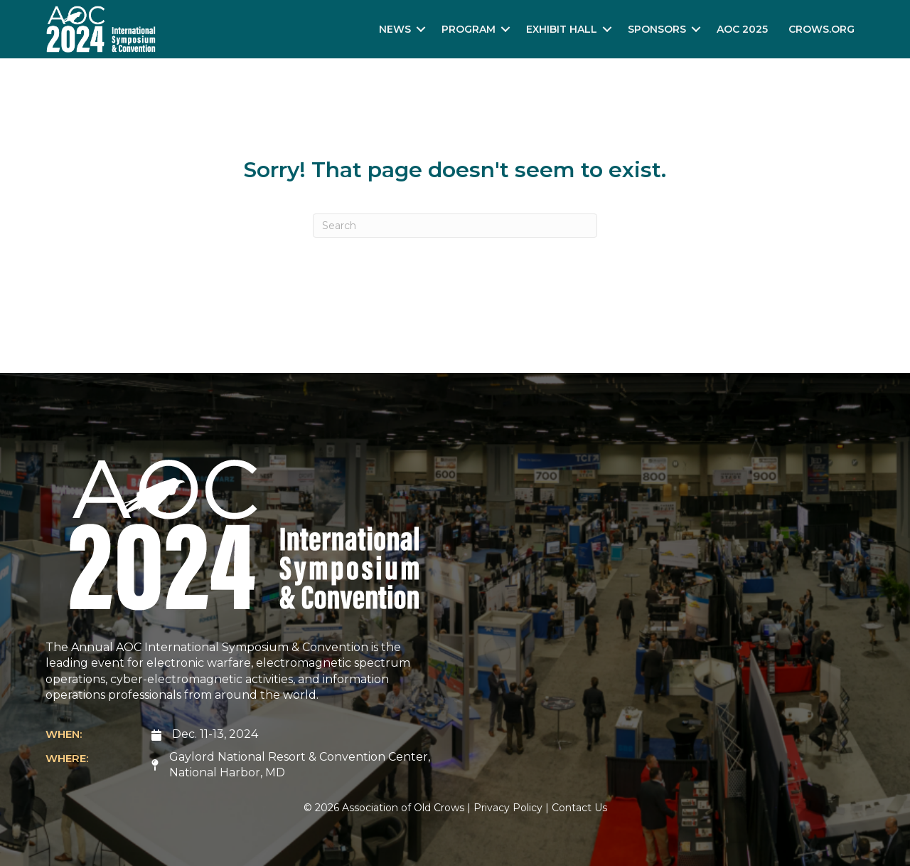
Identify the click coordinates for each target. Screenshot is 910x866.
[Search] (455, 225)
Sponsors (657, 29)
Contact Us (579, 807)
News (395, 29)
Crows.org (821, 29)
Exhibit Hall (561, 29)
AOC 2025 (742, 29)
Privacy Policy (507, 807)
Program (468, 29)
